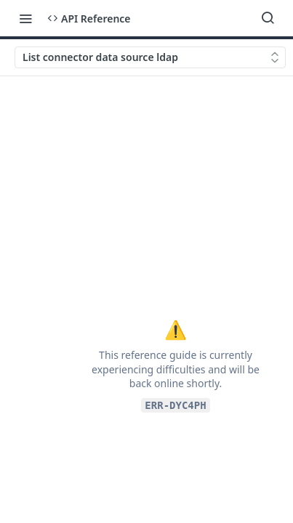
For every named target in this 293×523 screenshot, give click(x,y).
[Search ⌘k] (267, 18)
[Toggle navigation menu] (25, 18)
